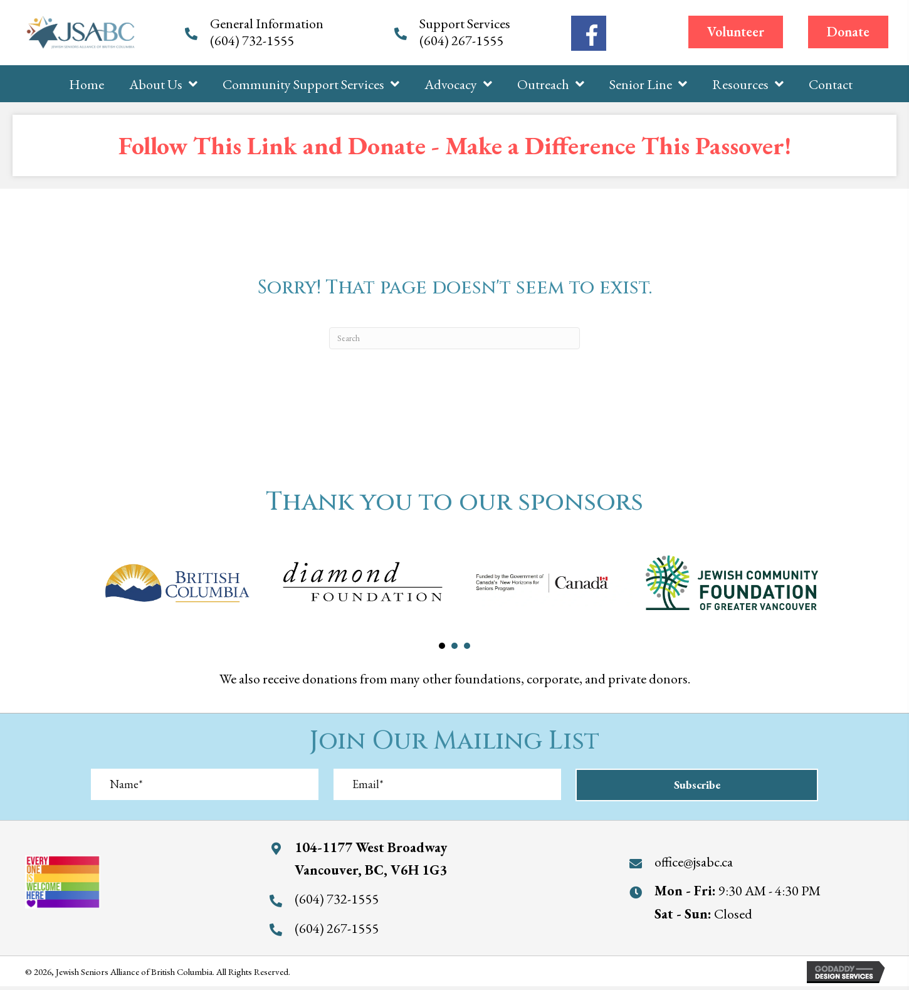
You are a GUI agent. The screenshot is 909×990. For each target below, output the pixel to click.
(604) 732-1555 (253, 40)
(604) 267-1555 (462, 40)
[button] (735, 32)
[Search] (454, 338)
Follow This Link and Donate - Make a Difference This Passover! (454, 145)
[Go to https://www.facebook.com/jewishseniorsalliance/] (588, 33)
